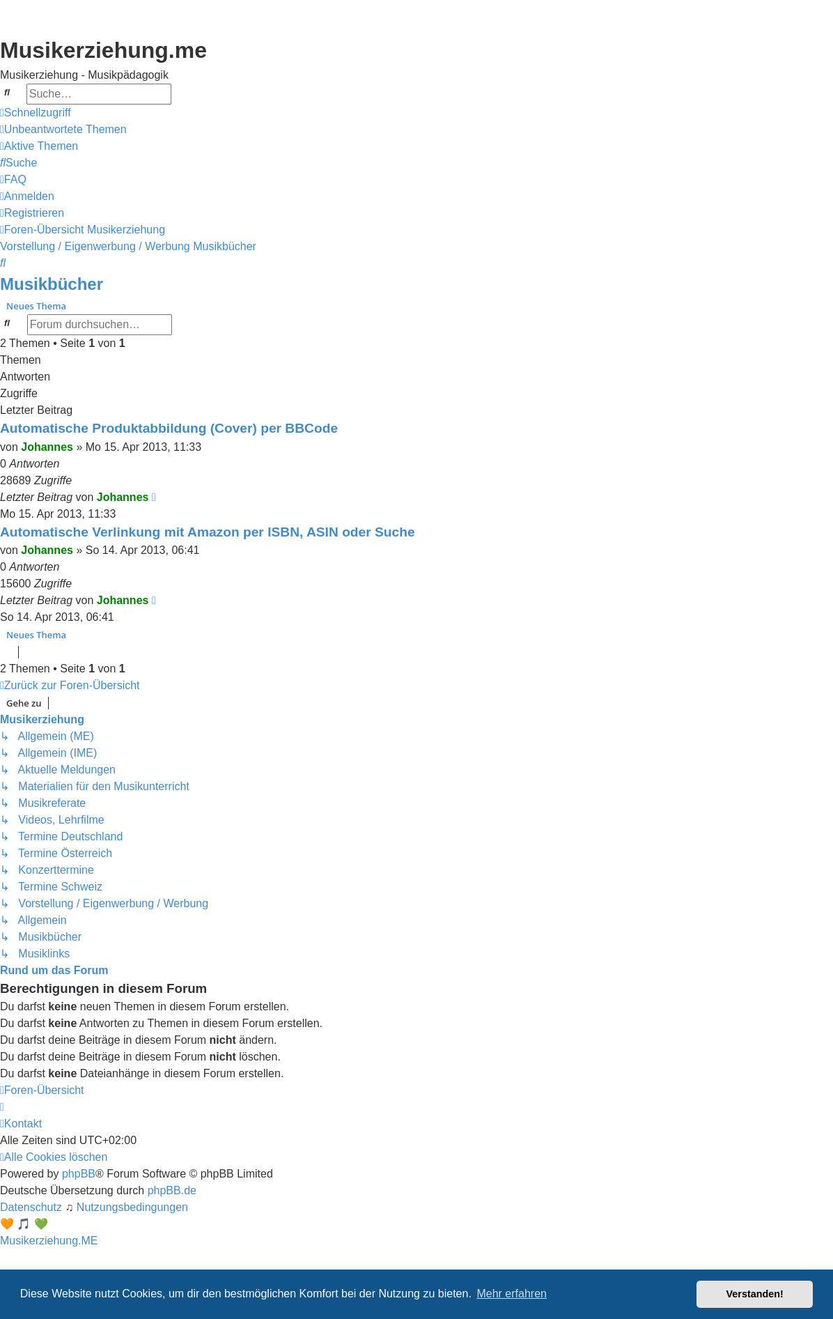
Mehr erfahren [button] (511, 1293)
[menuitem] (63, 129)
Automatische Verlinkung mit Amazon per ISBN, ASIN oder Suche (207, 532)
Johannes (47, 447)
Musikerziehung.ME (49, 1241)
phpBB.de (172, 1190)
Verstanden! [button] (755, 1293)
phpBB (78, 1174)
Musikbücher (51, 284)
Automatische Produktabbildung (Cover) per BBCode (169, 428)
